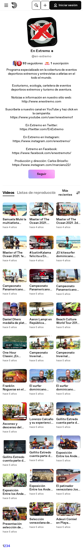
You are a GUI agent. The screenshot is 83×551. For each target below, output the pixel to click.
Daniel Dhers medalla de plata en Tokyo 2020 (14, 321)
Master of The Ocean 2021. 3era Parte (39, 221)
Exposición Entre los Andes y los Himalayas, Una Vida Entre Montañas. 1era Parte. (40, 487)
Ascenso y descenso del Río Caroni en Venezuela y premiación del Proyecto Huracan (13, 425)
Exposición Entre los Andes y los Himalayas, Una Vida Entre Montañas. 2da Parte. (14, 492)
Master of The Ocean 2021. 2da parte (67, 221)
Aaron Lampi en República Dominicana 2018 (40, 321)
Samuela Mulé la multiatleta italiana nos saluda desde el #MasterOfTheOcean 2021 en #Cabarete (15, 221)
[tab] (8, 193)
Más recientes (69, 193)
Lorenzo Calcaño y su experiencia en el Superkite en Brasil (41, 421)
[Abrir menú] (6, 5)
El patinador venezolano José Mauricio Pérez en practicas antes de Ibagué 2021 (68, 487)
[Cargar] (45, 5)
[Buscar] (36, 5)
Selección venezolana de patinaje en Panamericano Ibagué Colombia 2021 (41, 521)
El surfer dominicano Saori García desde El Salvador (64, 387)
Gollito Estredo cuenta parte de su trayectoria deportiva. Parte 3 (67, 421)
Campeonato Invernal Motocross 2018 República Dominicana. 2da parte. (68, 354)
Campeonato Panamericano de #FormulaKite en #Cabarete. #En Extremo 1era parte (66, 287)
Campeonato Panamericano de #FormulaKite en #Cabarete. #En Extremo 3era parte (13, 287)
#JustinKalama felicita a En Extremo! (40, 254)
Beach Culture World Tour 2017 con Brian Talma (67, 321)
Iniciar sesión (65, 5)
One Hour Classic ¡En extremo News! (13, 354)
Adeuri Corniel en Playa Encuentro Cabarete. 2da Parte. (66, 521)
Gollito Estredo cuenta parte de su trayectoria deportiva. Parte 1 (40, 454)
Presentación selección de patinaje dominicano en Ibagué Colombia (15, 525)
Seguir (41, 174)
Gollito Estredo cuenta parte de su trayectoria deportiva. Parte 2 (14, 458)
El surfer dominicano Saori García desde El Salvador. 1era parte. (39, 387)
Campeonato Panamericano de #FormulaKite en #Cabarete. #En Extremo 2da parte (39, 287)
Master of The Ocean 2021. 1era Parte (14, 254)
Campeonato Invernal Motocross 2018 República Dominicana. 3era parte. (40, 354)
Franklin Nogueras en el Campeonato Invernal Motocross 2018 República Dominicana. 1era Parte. (15, 387)
